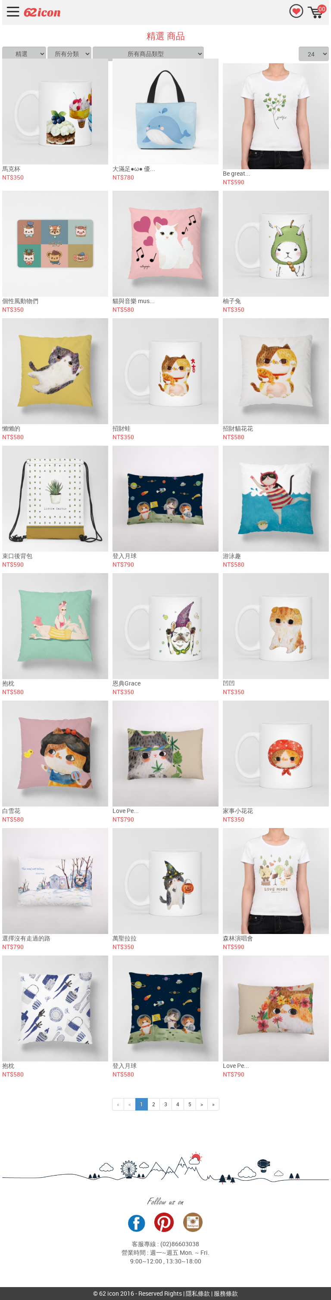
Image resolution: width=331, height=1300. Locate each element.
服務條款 (226, 1293)
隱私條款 (198, 1293)
